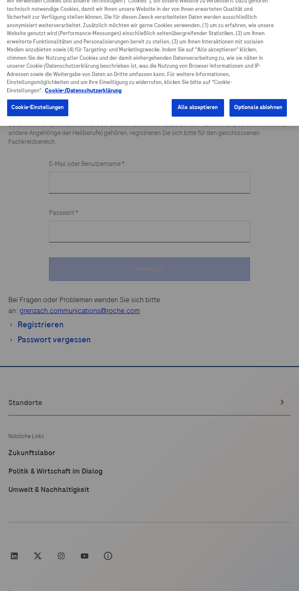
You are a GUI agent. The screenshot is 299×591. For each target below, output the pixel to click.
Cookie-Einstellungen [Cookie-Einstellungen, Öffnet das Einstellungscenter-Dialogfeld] (37, 102)
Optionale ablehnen (258, 102)
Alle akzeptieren (198, 102)
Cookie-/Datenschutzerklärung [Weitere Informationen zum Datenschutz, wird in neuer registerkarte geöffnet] (83, 85)
